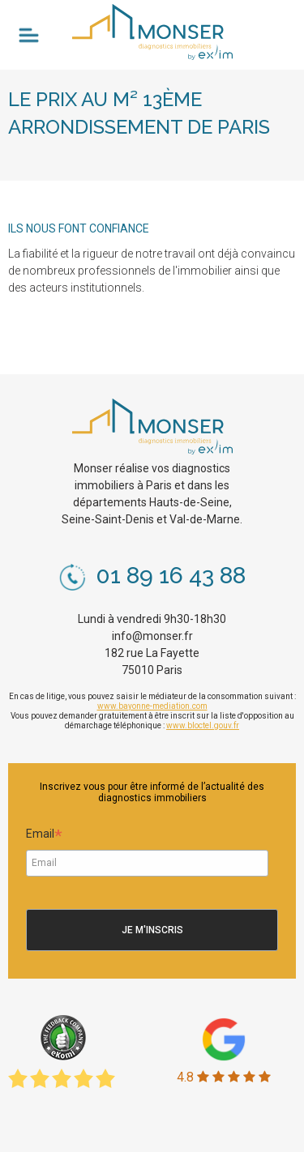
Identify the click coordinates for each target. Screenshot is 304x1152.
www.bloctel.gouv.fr (202, 725)
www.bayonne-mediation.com (152, 706)
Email (44, 836)
